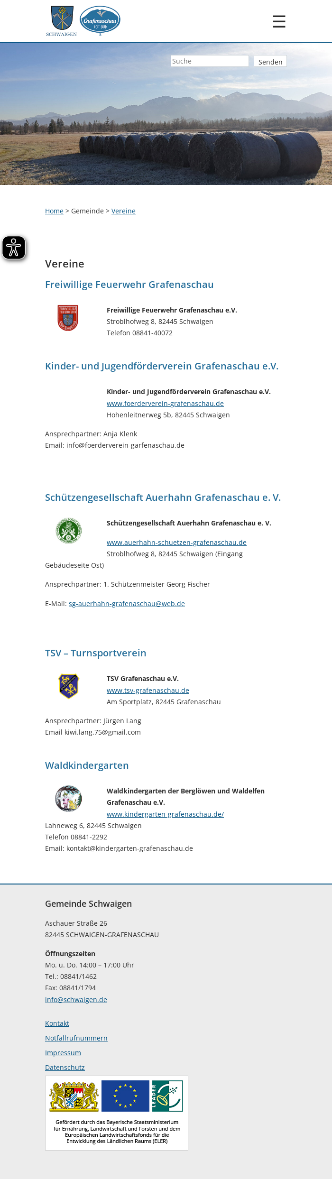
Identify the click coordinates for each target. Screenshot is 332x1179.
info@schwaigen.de (76, 999)
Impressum (63, 1052)
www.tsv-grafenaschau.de (148, 690)
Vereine (123, 210)
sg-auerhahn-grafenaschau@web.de (127, 603)
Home (54, 210)
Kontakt (57, 1023)
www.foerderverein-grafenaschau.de (165, 403)
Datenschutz (65, 1067)
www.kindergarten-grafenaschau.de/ (165, 814)
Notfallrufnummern (76, 1037)
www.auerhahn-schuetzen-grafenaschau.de (177, 542)
